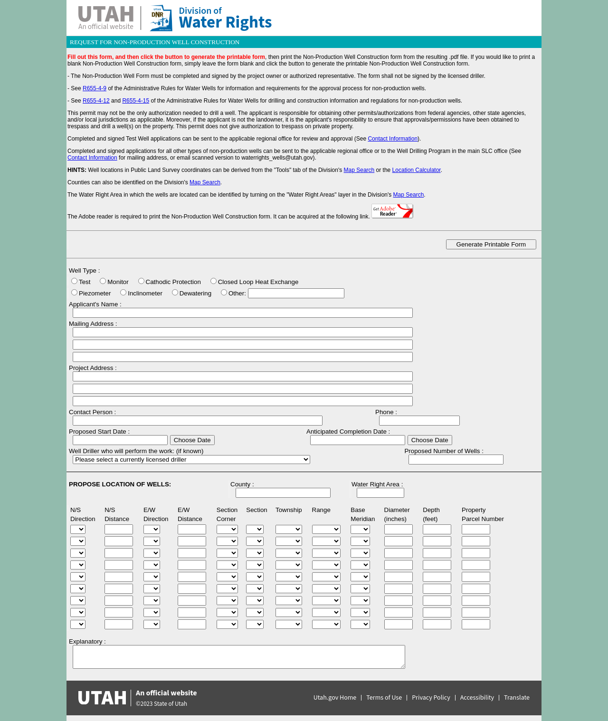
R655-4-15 (135, 100)
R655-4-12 (96, 100)
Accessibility (477, 697)
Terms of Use (384, 697)
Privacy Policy (431, 697)
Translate (517, 697)
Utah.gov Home (335, 697)
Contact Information (393, 138)
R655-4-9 (94, 88)
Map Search (359, 170)
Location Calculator (416, 170)
